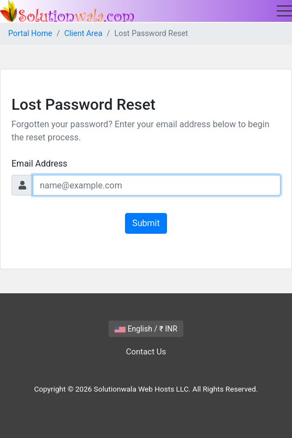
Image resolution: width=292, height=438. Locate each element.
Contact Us (146, 352)
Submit (145, 223)
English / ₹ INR (146, 328)
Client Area (83, 33)
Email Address (39, 163)
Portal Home (30, 33)
